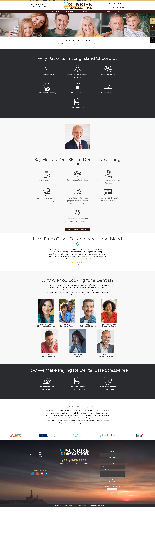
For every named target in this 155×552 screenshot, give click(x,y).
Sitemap (69, 505)
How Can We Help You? (112, 469)
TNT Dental (101, 505)
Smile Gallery (86, 11)
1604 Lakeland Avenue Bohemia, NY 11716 (40, 5)
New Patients (71, 11)
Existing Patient (112, 484)
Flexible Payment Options (85, 0)
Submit (112, 493)
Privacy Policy (77, 505)
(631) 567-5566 (115, 5)
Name (112, 451)
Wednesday (33, 457)
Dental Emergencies (49, 0)
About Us (43, 11)
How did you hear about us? (112, 486)
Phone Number (112, 457)
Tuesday (32, 455)
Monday (32, 453)
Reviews (99, 11)
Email (112, 463)
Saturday (32, 463)
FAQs (109, 11)
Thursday (33, 459)
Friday (32, 461)
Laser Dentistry (66, 0)
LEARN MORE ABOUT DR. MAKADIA (77, 229)
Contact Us (120, 11)
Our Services (56, 11)
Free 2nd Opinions (32, 0)
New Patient (112, 480)
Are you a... (112, 477)
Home (32, 11)
